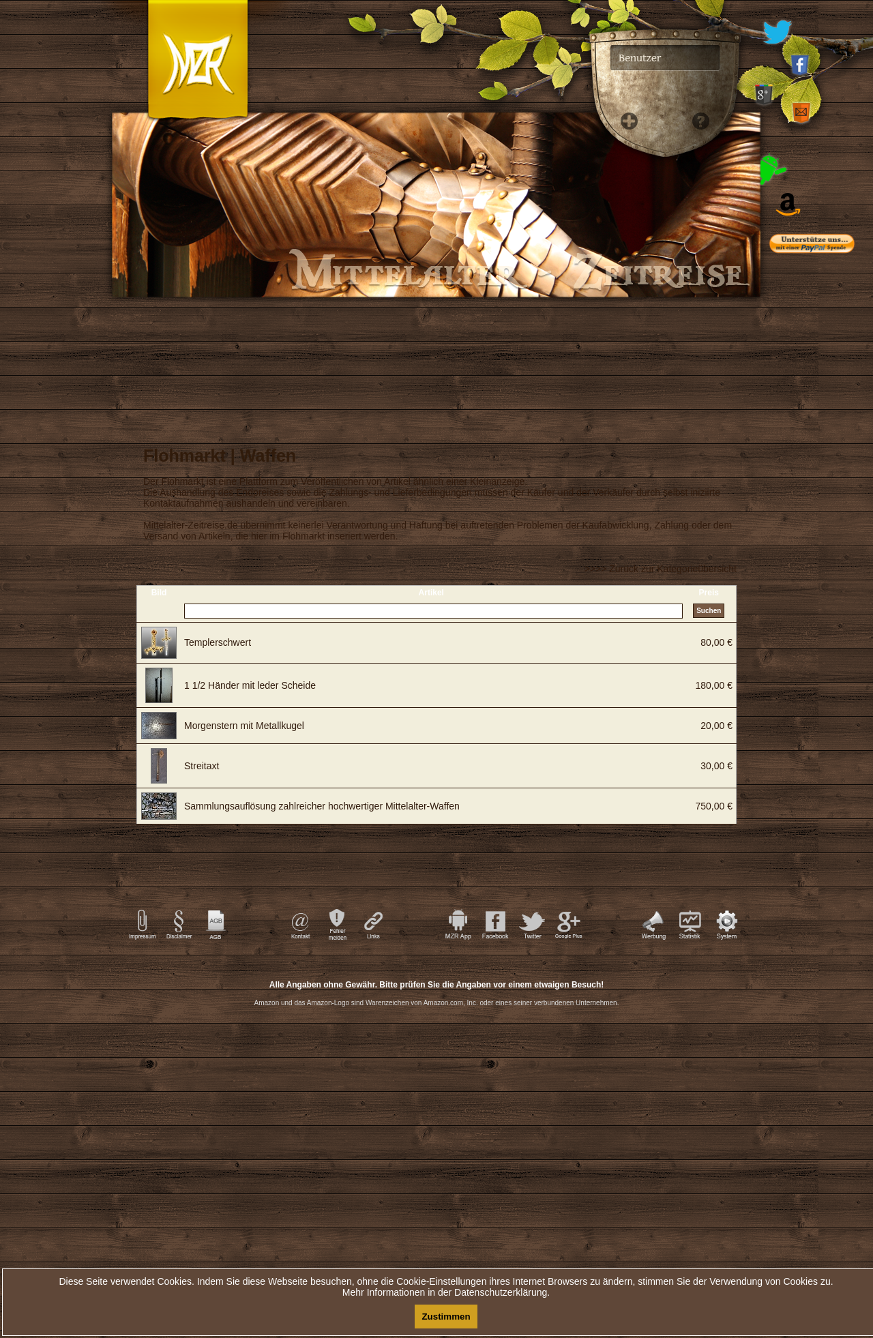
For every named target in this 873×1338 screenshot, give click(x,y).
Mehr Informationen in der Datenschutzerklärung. (446, 1292)
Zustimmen (445, 1316)
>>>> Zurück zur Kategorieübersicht (661, 568)
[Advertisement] (818, 538)
